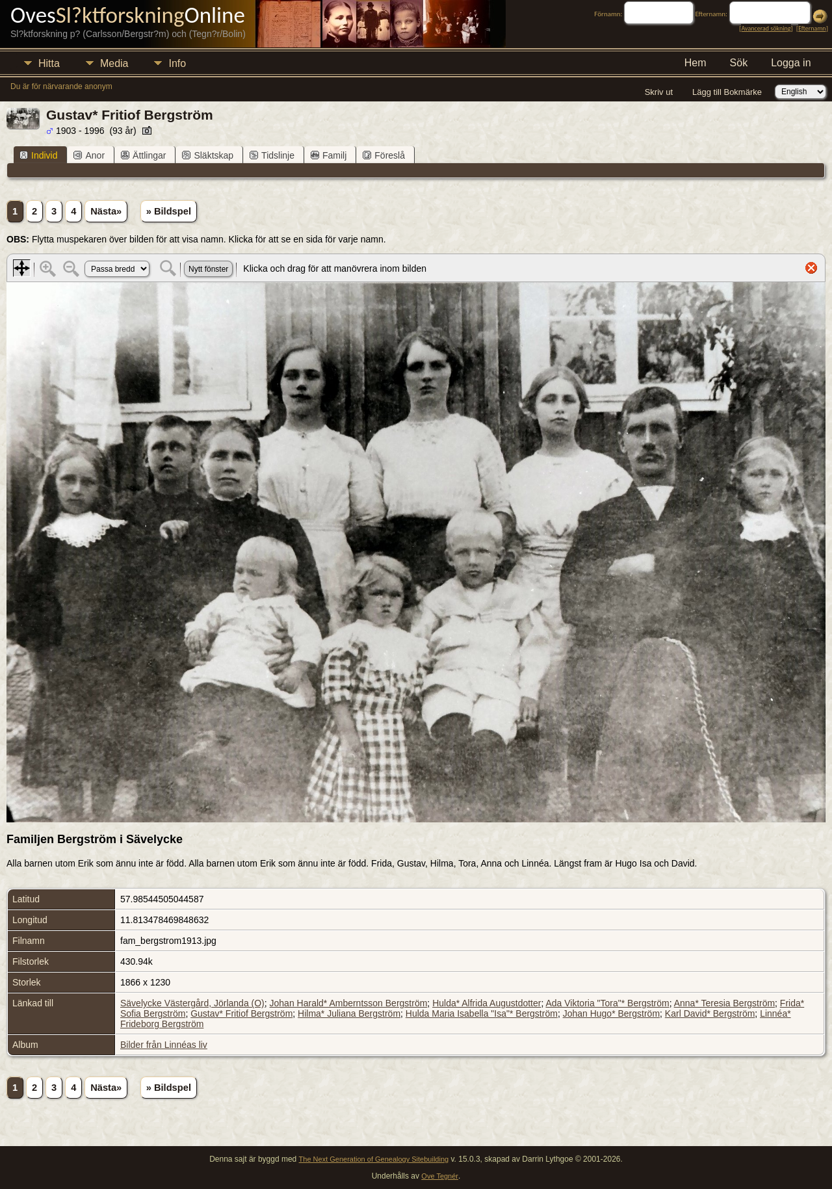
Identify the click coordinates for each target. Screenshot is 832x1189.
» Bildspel (168, 211)
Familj (328, 155)
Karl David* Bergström (710, 1013)
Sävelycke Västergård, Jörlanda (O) (192, 1003)
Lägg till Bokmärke (727, 92)
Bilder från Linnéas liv (163, 1044)
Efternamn (812, 28)
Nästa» (106, 211)
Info (177, 63)
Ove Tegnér (439, 1176)
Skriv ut (659, 92)
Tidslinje (272, 155)
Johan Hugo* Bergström (611, 1013)
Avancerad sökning (765, 28)
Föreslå (384, 155)
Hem (695, 62)
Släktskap (207, 155)
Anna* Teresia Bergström (724, 1003)
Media (114, 63)
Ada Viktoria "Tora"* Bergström (607, 1003)
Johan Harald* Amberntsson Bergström (349, 1003)
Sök (739, 62)
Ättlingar (143, 155)
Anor (89, 155)
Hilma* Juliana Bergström (349, 1013)
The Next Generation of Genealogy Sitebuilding (374, 1159)
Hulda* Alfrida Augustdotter (486, 1003)
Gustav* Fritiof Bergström (241, 1013)
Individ (38, 155)
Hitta (49, 63)
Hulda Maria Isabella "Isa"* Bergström (482, 1013)
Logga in (791, 62)
